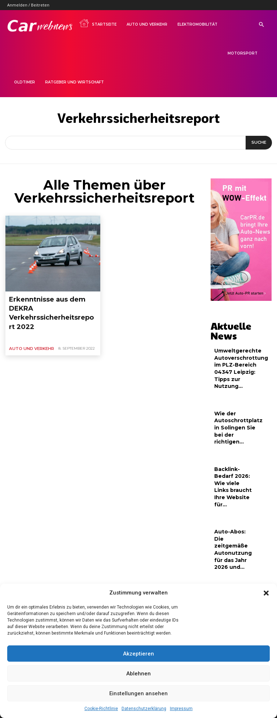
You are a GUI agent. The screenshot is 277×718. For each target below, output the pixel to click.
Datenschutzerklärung (144, 708)
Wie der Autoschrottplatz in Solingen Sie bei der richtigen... (235, 408)
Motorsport (243, 53)
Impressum (181, 708)
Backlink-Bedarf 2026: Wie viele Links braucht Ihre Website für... (232, 459)
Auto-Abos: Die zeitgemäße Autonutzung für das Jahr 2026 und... (232, 510)
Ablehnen (138, 673)
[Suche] (259, 143)
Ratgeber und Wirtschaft (74, 82)
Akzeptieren (138, 653)
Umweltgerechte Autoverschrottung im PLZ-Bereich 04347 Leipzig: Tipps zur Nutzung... (238, 354)
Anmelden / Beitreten (28, 5)
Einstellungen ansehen (138, 693)
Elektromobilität (197, 24)
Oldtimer (24, 82)
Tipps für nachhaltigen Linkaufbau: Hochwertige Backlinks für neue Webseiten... (230, 568)
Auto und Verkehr (147, 24)
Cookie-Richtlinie (101, 708)
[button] (266, 593)
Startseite (97, 23)
